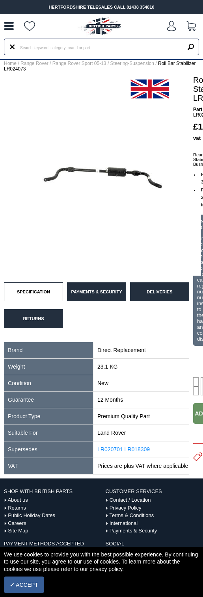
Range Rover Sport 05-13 (79, 63)
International (124, 523)
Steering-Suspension (132, 63)
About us (17, 500)
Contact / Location (130, 500)
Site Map (18, 531)
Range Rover (34, 63)
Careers (17, 523)
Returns (17, 508)
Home (10, 63)
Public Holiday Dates (31, 515)
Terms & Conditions (131, 515)
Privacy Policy (126, 508)
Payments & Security (133, 531)
